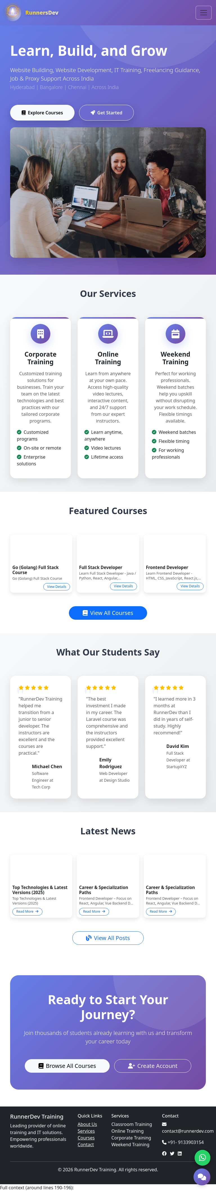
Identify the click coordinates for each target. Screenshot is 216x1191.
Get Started (106, 113)
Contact (86, 1144)
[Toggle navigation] (203, 13)
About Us (87, 1124)
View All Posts (108, 938)
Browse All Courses (67, 1066)
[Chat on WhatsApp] (202, 1158)
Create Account (152, 1066)
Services (86, 1131)
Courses (86, 1138)
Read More (27, 911)
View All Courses (108, 613)
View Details (56, 586)
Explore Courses (42, 113)
